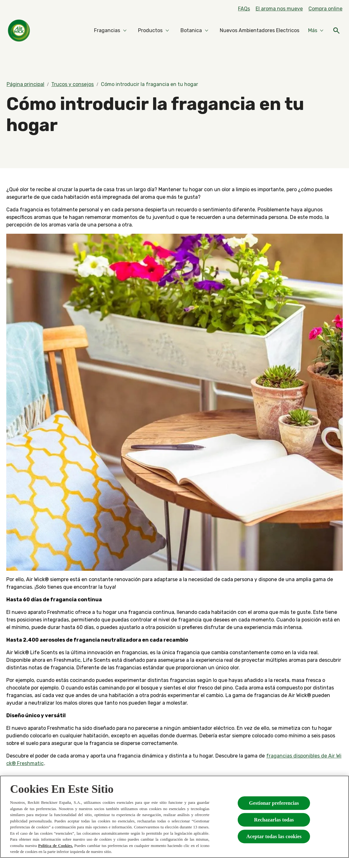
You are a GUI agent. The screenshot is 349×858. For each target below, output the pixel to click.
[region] (174, 816)
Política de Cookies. (55, 845)
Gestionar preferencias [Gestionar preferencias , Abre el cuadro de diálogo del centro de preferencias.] (274, 803)
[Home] (18, 30)
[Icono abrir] (336, 30)
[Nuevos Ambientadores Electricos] (259, 30)
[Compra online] (325, 9)
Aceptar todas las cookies (274, 836)
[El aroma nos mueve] (279, 9)
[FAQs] (244, 9)
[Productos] (150, 30)
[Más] (316, 30)
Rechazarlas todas (274, 819)
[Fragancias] (107, 30)
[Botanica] (191, 30)
